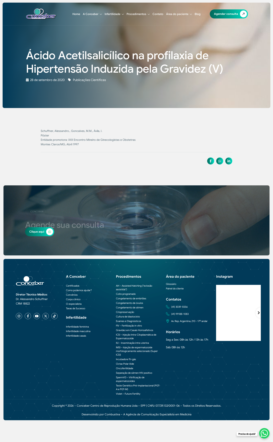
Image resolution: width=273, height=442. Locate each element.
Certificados (72, 285)
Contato (158, 14)
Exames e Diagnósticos (128, 321)
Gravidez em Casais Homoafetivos (134, 330)
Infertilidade (114, 14)
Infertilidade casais (76, 335)
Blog (198, 14)
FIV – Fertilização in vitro (129, 325)
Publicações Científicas (89, 80)
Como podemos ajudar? (79, 290)
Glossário (171, 284)
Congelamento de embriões (131, 298)
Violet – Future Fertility (128, 393)
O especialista (73, 303)
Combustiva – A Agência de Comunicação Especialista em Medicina (148, 414)
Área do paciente (179, 14)
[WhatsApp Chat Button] (264, 433)
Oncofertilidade (124, 368)
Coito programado (126, 293)
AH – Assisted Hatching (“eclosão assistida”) (134, 287)
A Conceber (92, 14)
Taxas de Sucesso (75, 308)
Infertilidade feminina (77, 326)
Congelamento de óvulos (129, 303)
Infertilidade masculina (78, 331)
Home (76, 14)
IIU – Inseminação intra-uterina (132, 342)
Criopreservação (125, 312)
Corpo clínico (73, 299)
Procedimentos (138, 14)
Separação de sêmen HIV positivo (134, 372)
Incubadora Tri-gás (126, 359)
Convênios (72, 294)
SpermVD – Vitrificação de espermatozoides (130, 379)
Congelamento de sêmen (129, 307)
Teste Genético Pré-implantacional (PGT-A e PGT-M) (138, 387)
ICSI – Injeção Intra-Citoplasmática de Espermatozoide (136, 336)
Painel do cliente (175, 288)
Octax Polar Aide (125, 363)
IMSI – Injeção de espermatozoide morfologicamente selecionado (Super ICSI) (137, 351)
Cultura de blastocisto (128, 316)
